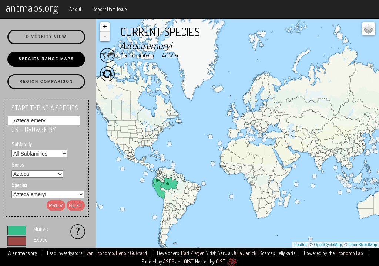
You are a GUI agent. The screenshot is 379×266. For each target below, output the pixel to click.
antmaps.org (32, 7)
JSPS (168, 261)
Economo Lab (349, 253)
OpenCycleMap (328, 244)
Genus (17, 164)
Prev (56, 205)
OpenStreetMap (362, 244)
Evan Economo (99, 253)
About (75, 9)
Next (76, 205)
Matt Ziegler (192, 253)
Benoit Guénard (131, 253)
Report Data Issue (110, 9)
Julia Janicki (245, 253)
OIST (188, 261)
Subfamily (21, 144)
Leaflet (300, 244)
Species (19, 185)
